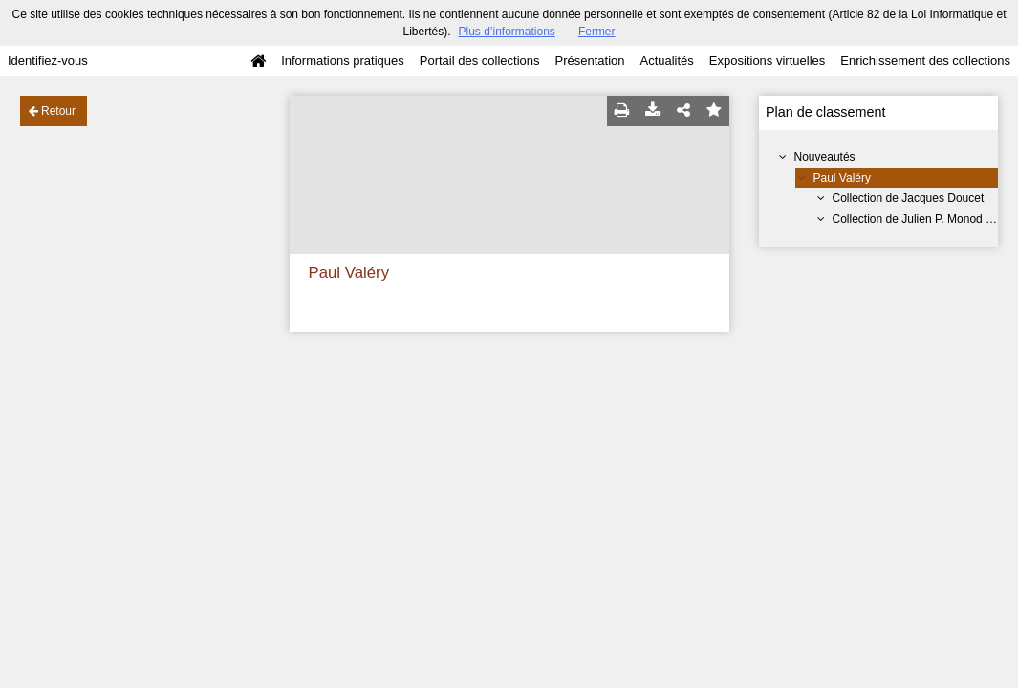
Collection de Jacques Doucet (909, 197)
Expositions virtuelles (767, 61)
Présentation (589, 61)
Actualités (666, 61)
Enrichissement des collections (925, 61)
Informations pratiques (342, 61)
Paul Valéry (842, 177)
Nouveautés (825, 156)
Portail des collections (480, 61)
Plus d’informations (506, 31)
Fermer (597, 31)
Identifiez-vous (48, 61)
